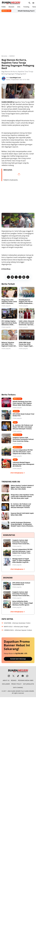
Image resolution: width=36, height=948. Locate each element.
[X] (16, 277)
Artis (18, 7)
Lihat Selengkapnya (18, 473)
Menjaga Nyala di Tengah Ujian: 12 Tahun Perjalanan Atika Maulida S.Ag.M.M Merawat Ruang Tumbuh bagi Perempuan (22, 560)
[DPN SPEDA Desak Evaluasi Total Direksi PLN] (6, 415)
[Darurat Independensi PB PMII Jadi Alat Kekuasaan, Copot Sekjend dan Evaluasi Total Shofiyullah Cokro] (6, 451)
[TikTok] (18, 676)
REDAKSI (13, 680)
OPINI (15, 422)
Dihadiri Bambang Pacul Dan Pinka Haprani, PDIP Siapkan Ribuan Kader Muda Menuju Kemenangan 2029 (22, 403)
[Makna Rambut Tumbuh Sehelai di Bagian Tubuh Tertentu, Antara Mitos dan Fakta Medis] (5, 488)
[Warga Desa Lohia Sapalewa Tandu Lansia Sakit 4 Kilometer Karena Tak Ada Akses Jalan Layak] (9, 292)
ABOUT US (6, 680)
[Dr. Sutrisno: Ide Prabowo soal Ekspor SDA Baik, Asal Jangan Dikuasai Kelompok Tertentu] (6, 426)
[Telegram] (20, 277)
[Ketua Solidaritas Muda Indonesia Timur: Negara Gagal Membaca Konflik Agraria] (7, 604)
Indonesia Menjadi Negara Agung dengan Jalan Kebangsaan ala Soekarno (23, 464)
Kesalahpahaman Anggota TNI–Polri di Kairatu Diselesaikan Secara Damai (25, 301)
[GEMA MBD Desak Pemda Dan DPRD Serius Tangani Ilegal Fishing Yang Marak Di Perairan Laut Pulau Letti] (27, 335)
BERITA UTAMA (17, 398)
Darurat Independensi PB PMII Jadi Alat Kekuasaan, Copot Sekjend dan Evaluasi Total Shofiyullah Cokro (23, 451)
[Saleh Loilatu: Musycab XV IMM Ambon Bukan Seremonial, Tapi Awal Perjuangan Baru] (27, 313)
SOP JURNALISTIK (28, 684)
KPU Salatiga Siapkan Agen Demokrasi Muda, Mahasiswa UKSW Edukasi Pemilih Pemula (9, 323)
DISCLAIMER (6, 684)
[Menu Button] (33, 3)
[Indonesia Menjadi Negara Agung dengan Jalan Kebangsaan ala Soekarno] (6, 463)
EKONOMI (16, 411)
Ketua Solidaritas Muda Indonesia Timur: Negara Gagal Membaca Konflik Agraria (22, 603)
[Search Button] (29, 3)
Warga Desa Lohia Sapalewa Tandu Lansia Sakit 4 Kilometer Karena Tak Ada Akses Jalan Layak (9, 301)
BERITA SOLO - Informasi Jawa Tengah (15, 626)
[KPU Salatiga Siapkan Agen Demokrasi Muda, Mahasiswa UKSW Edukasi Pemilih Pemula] (9, 313)
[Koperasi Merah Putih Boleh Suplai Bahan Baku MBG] (5, 516)
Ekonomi (11, 7)
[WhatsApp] (27, 277)
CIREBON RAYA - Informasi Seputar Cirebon (17, 630)
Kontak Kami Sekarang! (18, 659)
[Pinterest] (23, 277)
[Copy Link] (8, 277)
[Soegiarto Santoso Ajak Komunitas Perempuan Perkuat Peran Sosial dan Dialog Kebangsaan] (6, 438)
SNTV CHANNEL (18, 687)
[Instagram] (9, 676)
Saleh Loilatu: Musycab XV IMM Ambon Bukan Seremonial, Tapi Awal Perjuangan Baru (26, 323)
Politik (4, 7)
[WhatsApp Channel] (27, 676)
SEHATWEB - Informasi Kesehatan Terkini (16, 623)
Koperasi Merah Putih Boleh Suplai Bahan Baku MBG (22, 514)
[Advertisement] (18, 34)
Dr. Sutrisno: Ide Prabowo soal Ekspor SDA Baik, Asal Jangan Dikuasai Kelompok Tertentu (23, 426)
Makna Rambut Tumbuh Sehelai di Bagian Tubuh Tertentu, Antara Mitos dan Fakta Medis (22, 487)
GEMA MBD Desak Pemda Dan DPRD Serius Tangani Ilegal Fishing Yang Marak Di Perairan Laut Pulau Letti (26, 344)
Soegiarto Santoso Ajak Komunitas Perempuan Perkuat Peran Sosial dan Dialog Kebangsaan (23, 439)
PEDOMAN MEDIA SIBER (25, 680)
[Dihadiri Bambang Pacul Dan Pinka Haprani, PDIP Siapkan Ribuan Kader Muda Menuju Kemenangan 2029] (6, 402)
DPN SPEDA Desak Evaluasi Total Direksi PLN (23, 415)
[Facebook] (12, 277)
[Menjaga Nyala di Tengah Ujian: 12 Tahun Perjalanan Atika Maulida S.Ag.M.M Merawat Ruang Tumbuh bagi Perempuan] (7, 562)
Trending (26, 7)
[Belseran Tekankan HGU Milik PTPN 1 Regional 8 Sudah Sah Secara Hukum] (9, 335)
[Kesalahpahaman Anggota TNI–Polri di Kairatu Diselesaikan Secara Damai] (27, 292)
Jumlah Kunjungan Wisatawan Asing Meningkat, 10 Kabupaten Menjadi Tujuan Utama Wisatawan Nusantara (22, 524)
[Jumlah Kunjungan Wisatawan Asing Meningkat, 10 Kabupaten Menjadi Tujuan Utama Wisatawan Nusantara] (5, 525)
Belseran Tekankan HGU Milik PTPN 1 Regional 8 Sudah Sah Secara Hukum (9, 344)
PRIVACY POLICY (16, 684)
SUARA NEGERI (16, 691)
